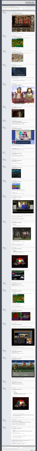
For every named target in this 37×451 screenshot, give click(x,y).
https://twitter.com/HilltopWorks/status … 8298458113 (19, 241)
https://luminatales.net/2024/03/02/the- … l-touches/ (18, 443)
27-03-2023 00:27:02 (14, 35)
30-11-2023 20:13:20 (14, 289)
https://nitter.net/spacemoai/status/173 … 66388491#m (18, 347)
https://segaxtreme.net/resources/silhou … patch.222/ (19, 252)
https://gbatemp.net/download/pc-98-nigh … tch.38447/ (18, 384)
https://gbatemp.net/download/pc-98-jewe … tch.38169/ (18, 145)
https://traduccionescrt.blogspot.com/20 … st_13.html (18, 156)
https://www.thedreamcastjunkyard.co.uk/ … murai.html (18, 104)
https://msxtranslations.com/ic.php (15, 346)
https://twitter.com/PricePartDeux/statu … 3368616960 (18, 47)
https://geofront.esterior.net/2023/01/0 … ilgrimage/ (18, 33)
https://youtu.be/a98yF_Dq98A (16, 432)
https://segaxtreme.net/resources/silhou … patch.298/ (18, 417)
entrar (25, 447)
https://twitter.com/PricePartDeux (15, 48)
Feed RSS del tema (32, 10)
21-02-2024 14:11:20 (14, 380)
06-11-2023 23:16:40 (14, 282)
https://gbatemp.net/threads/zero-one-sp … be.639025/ (18, 193)
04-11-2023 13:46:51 (14, 247)
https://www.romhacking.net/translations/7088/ (17, 216)
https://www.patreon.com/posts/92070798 (16, 245)
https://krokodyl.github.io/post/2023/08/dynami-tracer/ (18, 178)
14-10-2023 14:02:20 (14, 180)
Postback (4, 7)
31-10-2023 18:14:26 (14, 195)
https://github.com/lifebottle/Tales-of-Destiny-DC (17, 441)
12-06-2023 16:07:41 (14, 64)
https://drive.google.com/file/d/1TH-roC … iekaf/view (18, 353)
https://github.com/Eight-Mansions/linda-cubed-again (17, 378)
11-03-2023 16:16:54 (14, 11)
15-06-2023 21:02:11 (14, 83)
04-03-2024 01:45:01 (14, 419)
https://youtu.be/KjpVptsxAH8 (16, 240)
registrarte (27, 447)
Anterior (6, 447)
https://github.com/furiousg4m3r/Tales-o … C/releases (19, 433)
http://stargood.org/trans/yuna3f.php (16, 62)
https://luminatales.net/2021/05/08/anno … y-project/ (19, 436)
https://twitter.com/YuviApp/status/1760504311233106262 (18, 424)
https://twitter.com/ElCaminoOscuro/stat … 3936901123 (18, 76)
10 (16, 447)
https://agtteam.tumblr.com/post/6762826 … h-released (18, 123)
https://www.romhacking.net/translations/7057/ (17, 163)
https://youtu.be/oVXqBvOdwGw (15, 32)
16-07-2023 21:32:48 (14, 106)
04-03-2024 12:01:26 (14, 426)
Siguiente (19, 447)
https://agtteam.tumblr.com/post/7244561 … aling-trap (18, 124)
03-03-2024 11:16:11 (14, 387)
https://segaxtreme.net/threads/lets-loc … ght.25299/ (18, 280)
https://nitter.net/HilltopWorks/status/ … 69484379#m (18, 244)
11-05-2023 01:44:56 (14, 50)
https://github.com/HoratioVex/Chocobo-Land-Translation (18, 189)
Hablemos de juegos (7, 7)
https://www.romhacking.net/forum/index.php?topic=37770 (18, 190)
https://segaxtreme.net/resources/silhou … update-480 (18, 268)
